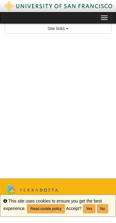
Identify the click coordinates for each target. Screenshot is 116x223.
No (102, 209)
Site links (58, 28)
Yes (89, 209)
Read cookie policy (46, 209)
